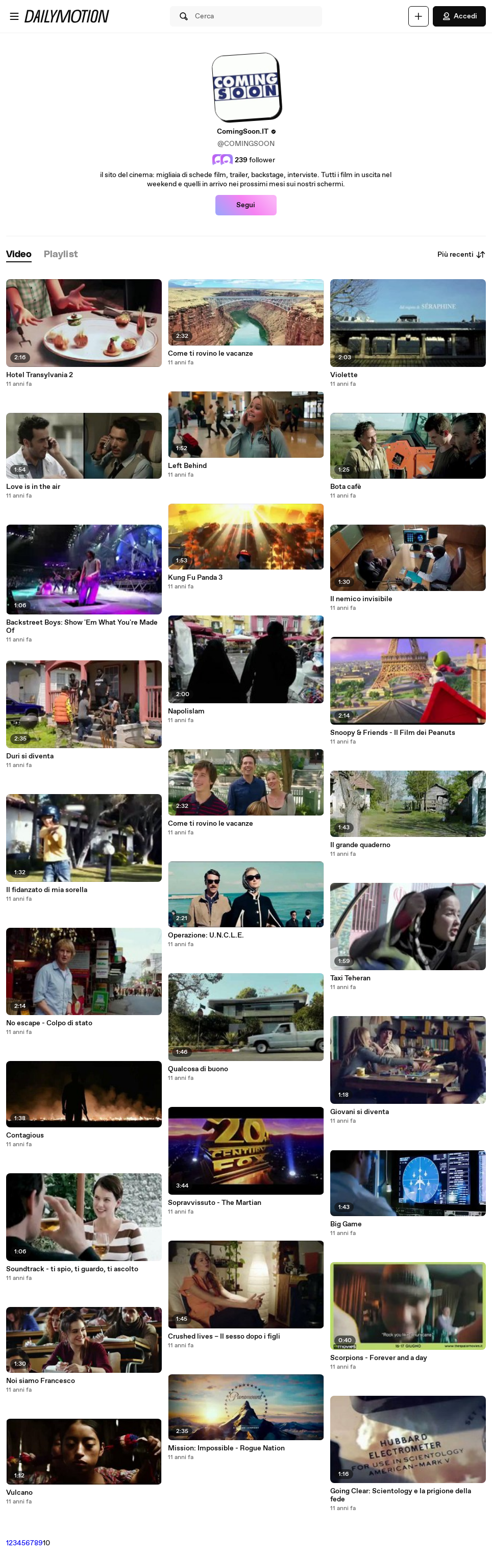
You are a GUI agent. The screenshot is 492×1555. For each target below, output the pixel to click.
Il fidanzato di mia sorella (46, 890)
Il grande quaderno (360, 845)
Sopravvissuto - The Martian (214, 1203)
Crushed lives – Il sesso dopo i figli (224, 1336)
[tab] (19, 255)
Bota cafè (345, 487)
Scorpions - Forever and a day (378, 1358)
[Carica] (418, 16)
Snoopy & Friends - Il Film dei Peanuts (392, 733)
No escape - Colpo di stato (49, 1023)
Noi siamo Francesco (40, 1381)
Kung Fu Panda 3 (195, 578)
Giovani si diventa (359, 1112)
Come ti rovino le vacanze (210, 354)
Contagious (25, 1135)
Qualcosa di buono (198, 1069)
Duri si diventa (30, 756)
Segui (245, 205)
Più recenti (461, 255)
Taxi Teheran (350, 978)
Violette (344, 375)
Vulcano (19, 1493)
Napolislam (186, 711)
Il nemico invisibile (361, 599)
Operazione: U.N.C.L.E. (206, 935)
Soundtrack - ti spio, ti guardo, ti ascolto (72, 1269)
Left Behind (187, 466)
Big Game (346, 1224)
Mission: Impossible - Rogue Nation (226, 1448)
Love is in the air (33, 487)
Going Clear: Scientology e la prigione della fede (400, 1495)
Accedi (459, 16)
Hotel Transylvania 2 (39, 375)
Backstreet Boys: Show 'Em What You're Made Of (82, 627)
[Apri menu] (14, 16)
